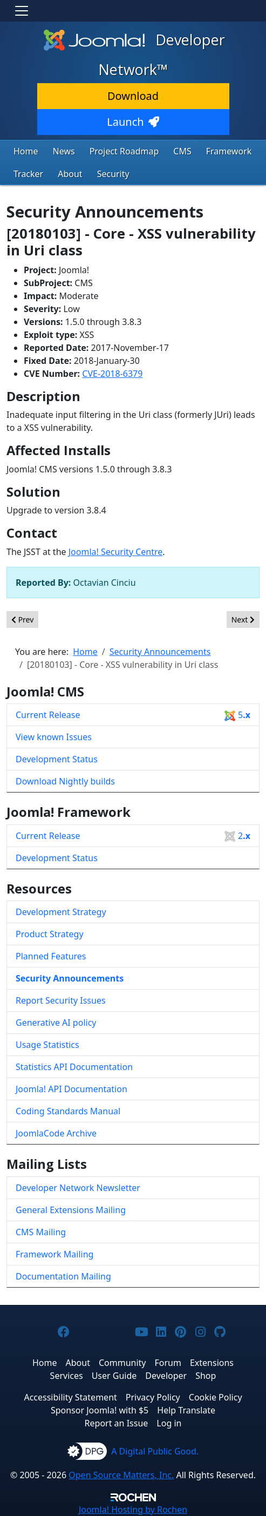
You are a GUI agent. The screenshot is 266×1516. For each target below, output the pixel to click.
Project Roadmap (124, 151)
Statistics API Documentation (74, 1067)
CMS (182, 151)
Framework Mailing (54, 1254)
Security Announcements (70, 978)
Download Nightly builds (65, 781)
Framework (229, 151)
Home (25, 151)
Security (113, 174)
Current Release (133, 715)
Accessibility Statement (70, 1397)
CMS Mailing (41, 1232)
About (70, 174)
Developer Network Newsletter (78, 1188)
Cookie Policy (215, 1397)
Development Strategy (61, 912)
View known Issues (54, 737)
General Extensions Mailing (71, 1210)
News (64, 151)
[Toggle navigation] (21, 11)
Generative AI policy (56, 1022)
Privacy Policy (153, 1397)
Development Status (57, 759)
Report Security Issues (61, 1000)
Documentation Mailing (63, 1276)
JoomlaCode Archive (56, 1133)
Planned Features (51, 956)
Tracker (28, 174)
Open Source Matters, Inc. (121, 1475)
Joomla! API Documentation (71, 1089)
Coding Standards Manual (68, 1111)
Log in (168, 1423)
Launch (133, 121)
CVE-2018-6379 (112, 374)
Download (133, 96)
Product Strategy (50, 934)
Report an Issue (116, 1423)
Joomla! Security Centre (116, 552)
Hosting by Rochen (133, 1509)
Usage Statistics (47, 1045)
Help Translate (186, 1410)
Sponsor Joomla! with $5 (99, 1410)
